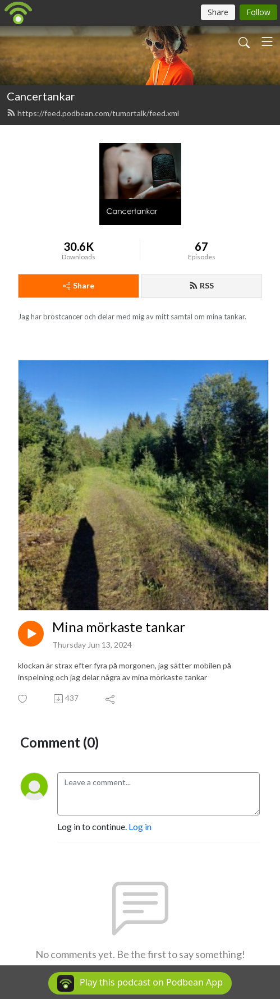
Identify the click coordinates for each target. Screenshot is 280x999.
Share (78, 285)
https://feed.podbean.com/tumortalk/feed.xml (93, 113)
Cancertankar (41, 96)
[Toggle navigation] (267, 41)
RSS (201, 285)
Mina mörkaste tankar (118, 627)
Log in (140, 826)
